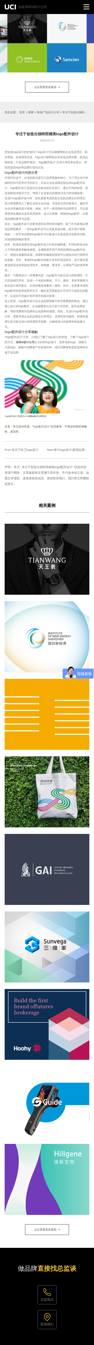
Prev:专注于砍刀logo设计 (22, 450)
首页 (22, 112)
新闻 (31, 112)
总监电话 (47, 1299)
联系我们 (47, 1324)
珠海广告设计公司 (48, 112)
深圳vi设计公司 (25, 342)
